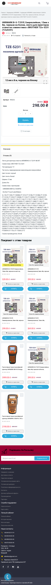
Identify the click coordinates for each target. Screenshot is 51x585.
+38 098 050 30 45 (7, 539)
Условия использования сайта (10, 481)
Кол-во (25, 110)
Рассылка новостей (7, 525)
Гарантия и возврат (7, 478)
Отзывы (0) (7, 156)
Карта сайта (4, 509)
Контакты (4, 490)
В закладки (26, 131)
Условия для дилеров (7, 484)
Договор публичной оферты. (9, 493)
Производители (6, 496)
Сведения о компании (7, 472)
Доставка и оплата (7, 475)
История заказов (6, 519)
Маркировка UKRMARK (13, 12)
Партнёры (4, 499)
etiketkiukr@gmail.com (9, 556)
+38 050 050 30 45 (7, 536)
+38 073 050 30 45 (7, 543)
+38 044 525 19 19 (7, 533)
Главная (3, 12)
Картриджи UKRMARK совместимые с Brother (33, 12)
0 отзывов (16, 35)
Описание (6, 149)
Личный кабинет (6, 516)
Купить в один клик (25, 125)
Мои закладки (5, 522)
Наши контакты (6, 506)
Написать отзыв (29, 35)
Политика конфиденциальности (10, 487)
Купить (26, 120)
